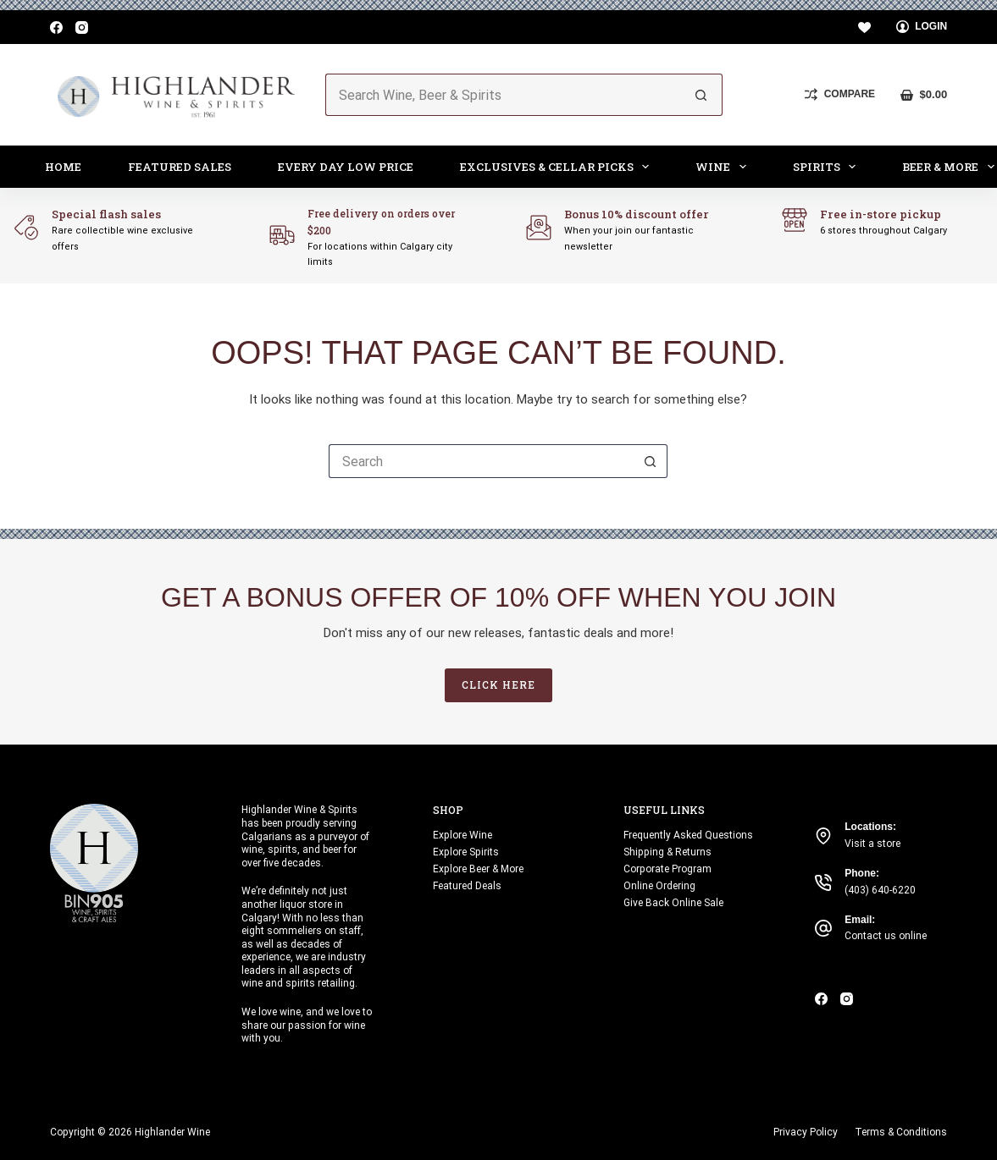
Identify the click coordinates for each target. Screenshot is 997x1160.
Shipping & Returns (667, 852)
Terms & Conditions (901, 1132)
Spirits (828, 167)
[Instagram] (81, 27)
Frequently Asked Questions (688, 835)
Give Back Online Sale (673, 903)
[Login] (922, 27)
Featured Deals (467, 886)
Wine (724, 167)
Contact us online (886, 936)
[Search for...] (503, 95)
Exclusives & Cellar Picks (558, 167)
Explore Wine (462, 835)
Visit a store (872, 843)
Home (63, 166)
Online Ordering (659, 886)
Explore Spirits (466, 852)
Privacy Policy (805, 1132)
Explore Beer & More (478, 869)
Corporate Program (667, 869)
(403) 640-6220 (880, 890)
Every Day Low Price (345, 166)
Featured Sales (179, 166)
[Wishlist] (864, 27)
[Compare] (840, 94)
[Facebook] (56, 27)
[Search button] (701, 95)
